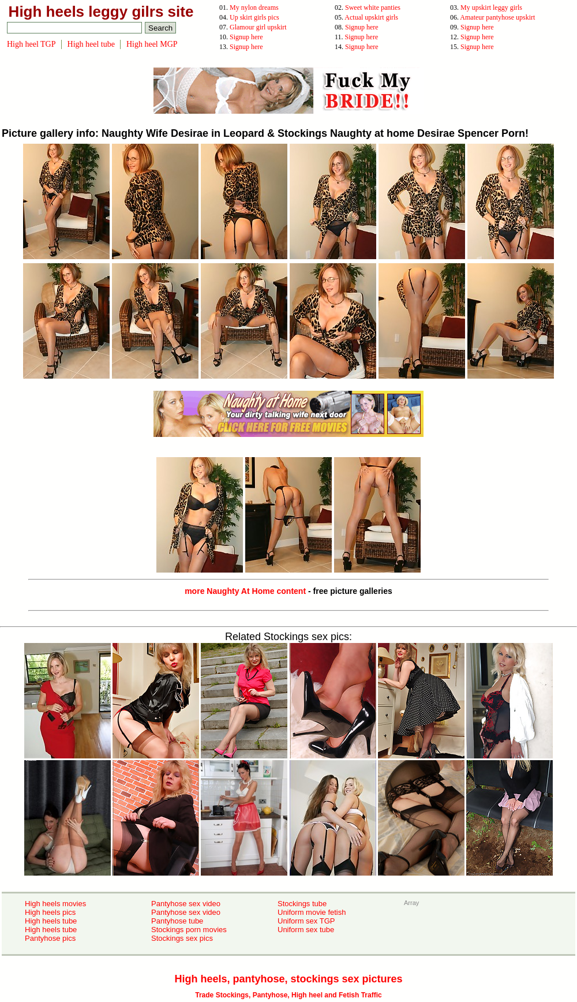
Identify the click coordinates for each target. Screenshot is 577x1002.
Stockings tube (302, 903)
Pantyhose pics (50, 938)
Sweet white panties (372, 7)
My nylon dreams (254, 7)
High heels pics (50, 912)
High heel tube (91, 44)
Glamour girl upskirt (258, 27)
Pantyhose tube (177, 921)
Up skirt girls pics (254, 17)
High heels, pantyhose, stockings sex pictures (288, 979)
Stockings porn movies (189, 929)
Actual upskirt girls (371, 17)
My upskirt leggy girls (491, 7)
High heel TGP (31, 44)
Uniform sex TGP (306, 921)
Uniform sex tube (306, 929)
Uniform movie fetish (312, 912)
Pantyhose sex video (185, 903)
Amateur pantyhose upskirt (497, 17)
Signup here (362, 27)
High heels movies (55, 903)
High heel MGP (152, 44)
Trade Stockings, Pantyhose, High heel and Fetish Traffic (288, 995)
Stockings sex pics (182, 938)
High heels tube (51, 921)
